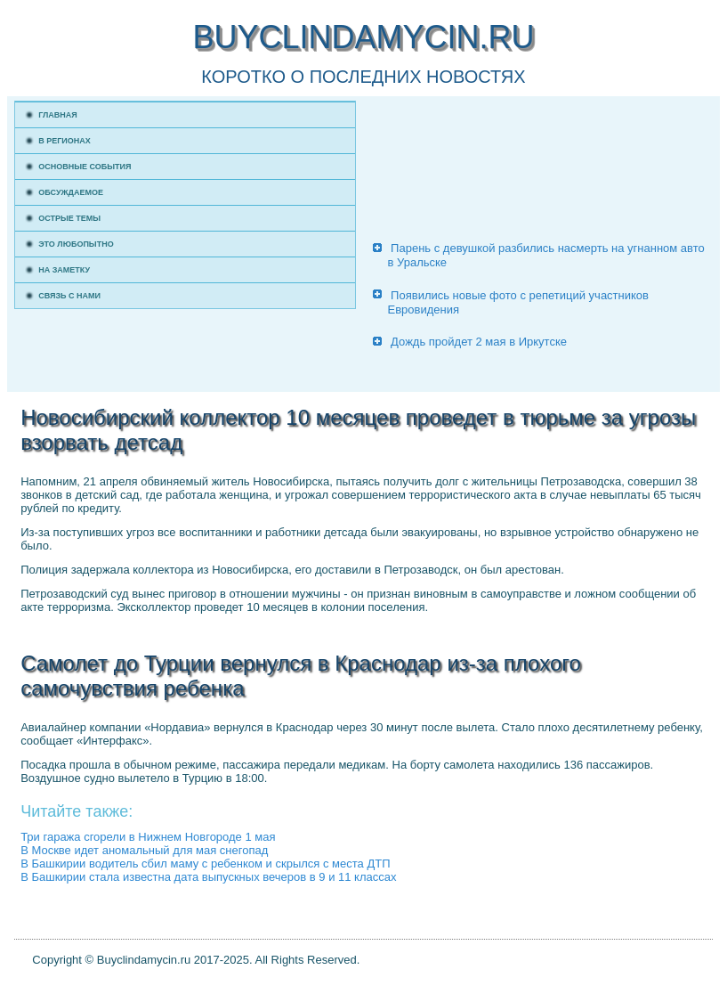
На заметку (64, 269)
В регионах (64, 140)
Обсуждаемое (70, 192)
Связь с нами (69, 295)
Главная (57, 114)
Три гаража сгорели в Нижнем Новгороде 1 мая (147, 836)
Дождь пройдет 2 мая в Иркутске (479, 341)
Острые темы (69, 218)
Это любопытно (76, 244)
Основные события (84, 166)
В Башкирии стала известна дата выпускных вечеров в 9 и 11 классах (208, 877)
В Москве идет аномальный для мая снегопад (144, 850)
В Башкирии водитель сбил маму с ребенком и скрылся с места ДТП (205, 863)
